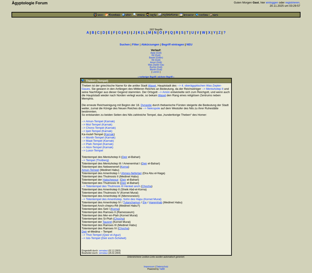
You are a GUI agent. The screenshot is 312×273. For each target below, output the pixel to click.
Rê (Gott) (155, 55)
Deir (124, 157)
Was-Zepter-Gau (156, 65)
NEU (189, 44)
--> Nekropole (151, 108)
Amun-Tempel (90, 170)
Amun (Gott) (156, 62)
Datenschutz (162, 266)
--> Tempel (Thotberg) (95, 160)
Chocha (146, 186)
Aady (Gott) (155, 53)
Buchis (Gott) (156, 67)
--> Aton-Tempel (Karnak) (97, 147)
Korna (124, 166)
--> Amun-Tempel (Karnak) (98, 121)
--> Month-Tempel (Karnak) (98, 137)
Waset (152, 85)
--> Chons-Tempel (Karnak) (99, 127)
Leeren (156, 72)
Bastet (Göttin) (156, 57)
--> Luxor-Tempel (92, 150)
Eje (145, 202)
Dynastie (146, 105)
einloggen (272, 2)
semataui (103, 250)
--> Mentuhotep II (212, 88)
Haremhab (155, 202)
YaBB (162, 269)
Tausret (107, 221)
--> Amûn (164, 92)
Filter (135, 44)
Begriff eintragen (173, 44)
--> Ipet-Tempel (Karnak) (97, 131)
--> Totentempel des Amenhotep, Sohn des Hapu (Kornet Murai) (121, 199)
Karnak (109, 134)
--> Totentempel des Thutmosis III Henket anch (111, 186)
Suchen (125, 44)
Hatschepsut (110, 179)
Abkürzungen (150, 44)
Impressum (149, 266)
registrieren (292, 2)
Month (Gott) (156, 69)
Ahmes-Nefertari (131, 173)
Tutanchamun (131, 202)
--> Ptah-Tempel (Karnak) (97, 144)
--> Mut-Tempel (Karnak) (97, 124)
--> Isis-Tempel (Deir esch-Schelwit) (104, 238)
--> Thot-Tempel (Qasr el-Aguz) (101, 234)
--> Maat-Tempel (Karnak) (98, 140)
